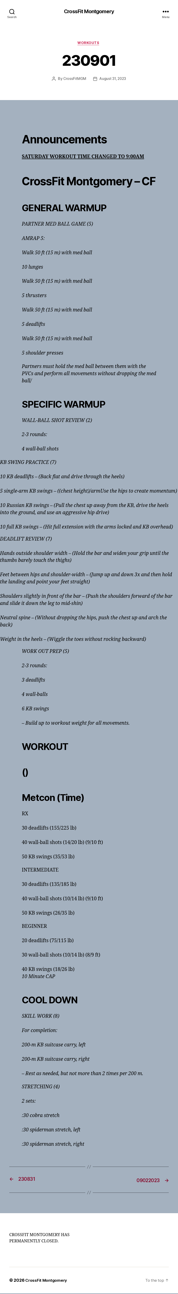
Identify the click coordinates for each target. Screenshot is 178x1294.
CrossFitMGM (74, 80)
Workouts (89, 44)
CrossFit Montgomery (89, 11)
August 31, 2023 (113, 80)
